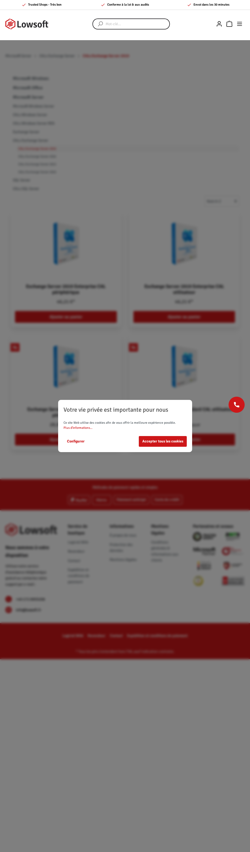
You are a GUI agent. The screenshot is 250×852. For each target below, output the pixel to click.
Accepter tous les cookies (162, 441)
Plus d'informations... (78, 428)
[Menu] (239, 24)
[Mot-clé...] (136, 23)
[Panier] (229, 24)
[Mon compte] (219, 24)
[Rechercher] (97, 23)
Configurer (76, 441)
